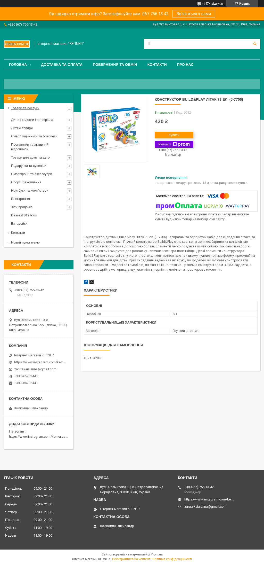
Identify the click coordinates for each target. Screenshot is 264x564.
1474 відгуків (213, 3)
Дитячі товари (22, 128)
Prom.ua (157, 554)
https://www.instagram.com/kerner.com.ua (41, 436)
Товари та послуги (25, 108)
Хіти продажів (21, 207)
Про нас (185, 64)
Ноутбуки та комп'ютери (29, 190)
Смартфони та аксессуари (31, 174)
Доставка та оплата (61, 64)
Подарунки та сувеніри (28, 166)
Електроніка (20, 199)
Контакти (157, 64)
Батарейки (19, 223)
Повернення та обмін (115, 64)
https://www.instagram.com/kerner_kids (40, 362)
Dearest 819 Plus (24, 215)
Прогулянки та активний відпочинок (29, 147)
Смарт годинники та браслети (34, 136)
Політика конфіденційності (172, 559)
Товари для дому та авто (30, 157)
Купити (174, 135)
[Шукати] (255, 44)
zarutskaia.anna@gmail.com (35, 369)
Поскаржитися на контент (131, 559)
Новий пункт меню (25, 242)
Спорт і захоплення (26, 182)
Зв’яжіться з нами (194, 13)
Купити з (173, 144)
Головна (18, 64)
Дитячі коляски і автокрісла (32, 120)
